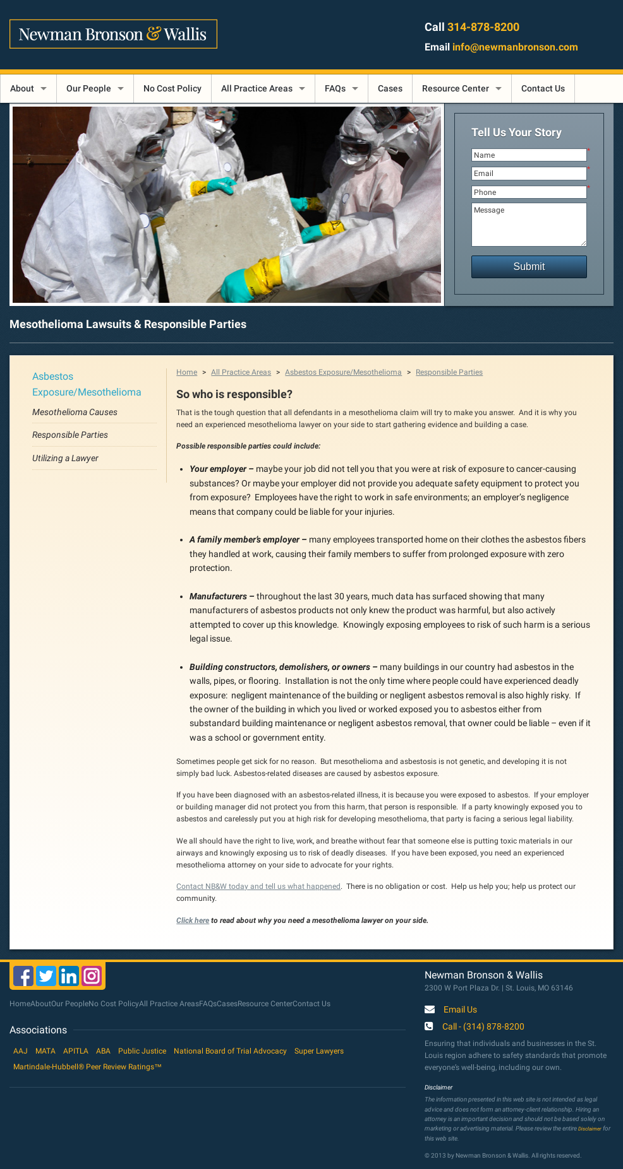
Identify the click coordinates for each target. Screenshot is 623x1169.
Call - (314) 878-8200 (483, 1027)
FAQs (335, 88)
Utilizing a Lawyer (65, 458)
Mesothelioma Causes (75, 412)
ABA (103, 1051)
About (22, 88)
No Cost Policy (172, 88)
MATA (45, 1051)
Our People (88, 88)
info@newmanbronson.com (515, 47)
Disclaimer (590, 1128)
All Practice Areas (257, 88)
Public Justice (142, 1051)
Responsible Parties (70, 435)
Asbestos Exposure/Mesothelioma (343, 372)
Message (529, 225)
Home (186, 372)
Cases (390, 88)
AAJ (20, 1051)
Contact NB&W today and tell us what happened (258, 886)
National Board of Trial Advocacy (230, 1051)
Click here (192, 920)
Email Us (460, 1010)
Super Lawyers (319, 1051)
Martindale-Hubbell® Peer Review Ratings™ (87, 1066)
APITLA (75, 1051)
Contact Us (543, 88)
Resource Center (455, 88)
